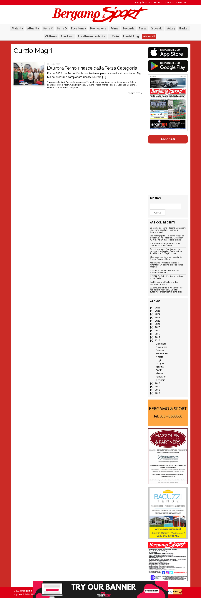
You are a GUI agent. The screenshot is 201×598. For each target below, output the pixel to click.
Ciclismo (51, 36)
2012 (157, 393)
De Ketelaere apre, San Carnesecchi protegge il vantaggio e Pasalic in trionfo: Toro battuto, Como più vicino (167, 251)
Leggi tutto (134, 93)
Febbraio (161, 376)
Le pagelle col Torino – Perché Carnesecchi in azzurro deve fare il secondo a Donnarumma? (168, 230)
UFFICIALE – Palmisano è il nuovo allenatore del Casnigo (164, 272)
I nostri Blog (131, 36)
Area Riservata (156, 2)
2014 (157, 386)
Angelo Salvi (59, 82)
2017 (157, 337)
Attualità (33, 28)
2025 (157, 310)
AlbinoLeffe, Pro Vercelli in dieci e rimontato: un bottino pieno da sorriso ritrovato (166, 265)
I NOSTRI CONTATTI (175, 2)
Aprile (159, 370)
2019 (157, 330)
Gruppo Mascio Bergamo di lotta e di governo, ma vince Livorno (165, 245)
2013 (157, 389)
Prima (114, 28)
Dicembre (161, 343)
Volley (171, 28)
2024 (157, 314)
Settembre (162, 353)
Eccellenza (78, 28)
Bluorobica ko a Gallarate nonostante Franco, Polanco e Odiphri (166, 258)
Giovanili (156, 28)
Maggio (160, 366)
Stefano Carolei (54, 87)
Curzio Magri (63, 84)
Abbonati (149, 36)
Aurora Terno (85, 82)
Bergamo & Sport (101, 82)
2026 (157, 307)
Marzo (159, 373)
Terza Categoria (70, 87)
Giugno (160, 363)
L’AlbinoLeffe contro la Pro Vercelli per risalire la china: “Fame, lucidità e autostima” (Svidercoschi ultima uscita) (166, 290)
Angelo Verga (72, 82)
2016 (157, 340)
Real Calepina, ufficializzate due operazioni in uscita (164, 283)
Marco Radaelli (109, 84)
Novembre (161, 347)
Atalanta (17, 28)
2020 (157, 327)
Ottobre (160, 350)
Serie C (48, 28)
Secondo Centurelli (127, 84)
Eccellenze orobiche (91, 36)
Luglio (159, 360)
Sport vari (67, 36)
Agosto (159, 356)
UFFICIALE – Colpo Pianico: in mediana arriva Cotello (166, 277)
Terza (143, 28)
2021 (157, 323)
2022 (157, 320)
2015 (157, 383)
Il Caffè (114, 36)
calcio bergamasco (120, 82)
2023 (157, 317)
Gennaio (160, 380)
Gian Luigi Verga (77, 84)
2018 (157, 333)
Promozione (98, 28)
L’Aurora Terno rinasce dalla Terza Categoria (92, 68)
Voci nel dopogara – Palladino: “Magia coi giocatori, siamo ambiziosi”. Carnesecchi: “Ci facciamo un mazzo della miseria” (167, 238)
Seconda (128, 28)
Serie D (62, 28)
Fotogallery (141, 2)
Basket (184, 28)
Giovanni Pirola (94, 84)
